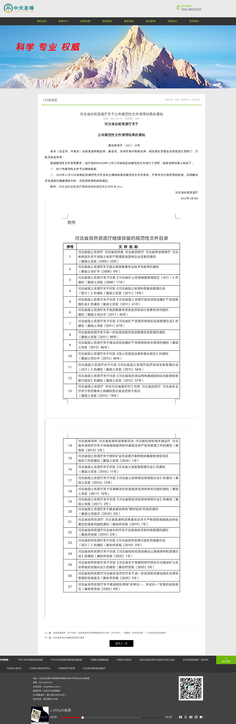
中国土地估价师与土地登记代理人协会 (157, 660)
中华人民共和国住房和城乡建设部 (66, 660)
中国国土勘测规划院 (99, 660)
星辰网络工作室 (50, 699)
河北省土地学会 (14, 668)
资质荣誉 (107, 21)
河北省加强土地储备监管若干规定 (68, 637)
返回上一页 (121, 643)
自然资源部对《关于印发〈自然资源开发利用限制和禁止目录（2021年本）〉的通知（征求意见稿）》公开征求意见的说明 (109, 633)
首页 (177, 99)
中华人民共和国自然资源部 (30, 660)
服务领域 (129, 21)
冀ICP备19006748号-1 (56, 695)
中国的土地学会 (124, 660)
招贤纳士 (172, 21)
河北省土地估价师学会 (40, 668)
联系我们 (194, 21)
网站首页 (42, 21)
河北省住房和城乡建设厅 (94, 668)
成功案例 (150, 21)
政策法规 (85, 21)
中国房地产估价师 (66, 668)
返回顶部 (226, 661)
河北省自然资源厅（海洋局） (196, 660)
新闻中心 (63, 21)
